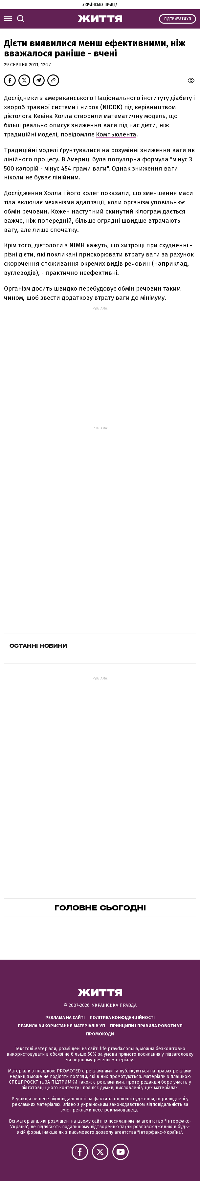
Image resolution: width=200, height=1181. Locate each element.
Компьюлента (116, 134)
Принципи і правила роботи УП (146, 1025)
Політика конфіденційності (122, 1017)
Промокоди (100, 1033)
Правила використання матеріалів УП (61, 1025)
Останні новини (38, 645)
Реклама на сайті (65, 1017)
